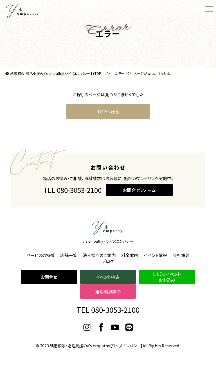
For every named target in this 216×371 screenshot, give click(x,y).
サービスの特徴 (40, 255)
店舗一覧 (68, 255)
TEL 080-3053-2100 (73, 190)
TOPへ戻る (108, 111)
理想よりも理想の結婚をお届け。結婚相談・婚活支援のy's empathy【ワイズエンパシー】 (22, 11)
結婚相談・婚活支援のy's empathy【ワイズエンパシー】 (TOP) (56, 73)
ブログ (108, 261)
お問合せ (49, 277)
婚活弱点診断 (108, 291)
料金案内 (129, 255)
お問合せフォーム (139, 190)
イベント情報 (155, 255)
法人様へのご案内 (99, 255)
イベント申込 (108, 277)
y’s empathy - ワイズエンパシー (108, 241)
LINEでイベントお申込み (167, 277)
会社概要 (181, 255)
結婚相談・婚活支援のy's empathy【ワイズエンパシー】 (96, 345)
